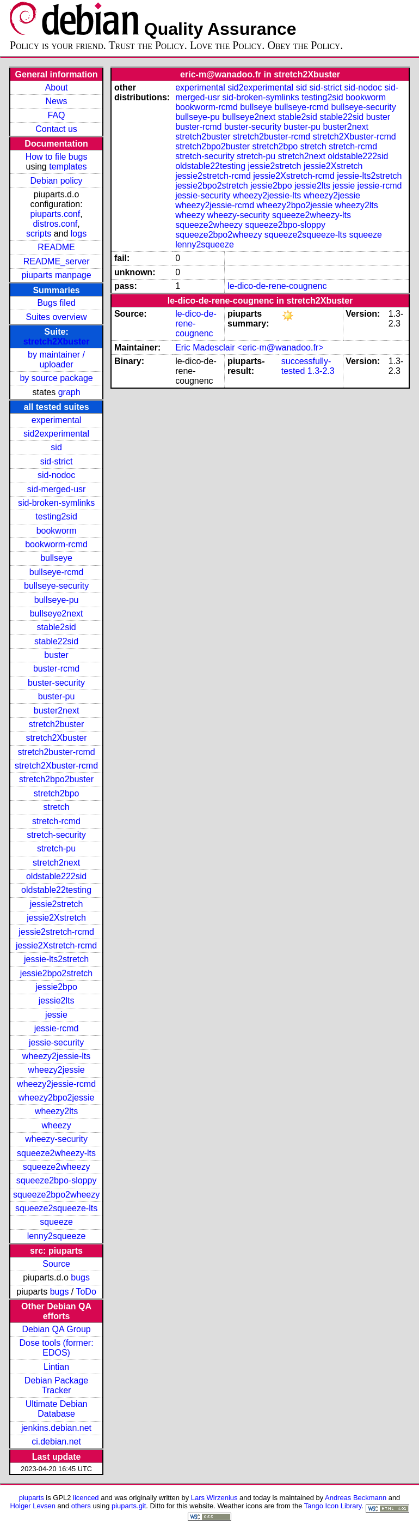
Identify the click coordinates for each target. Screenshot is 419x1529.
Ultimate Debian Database (57, 1408)
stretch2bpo (56, 793)
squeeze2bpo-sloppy (56, 1180)
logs (79, 233)
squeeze (56, 1221)
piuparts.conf (55, 214)
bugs (80, 1277)
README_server (56, 261)
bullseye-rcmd (56, 572)
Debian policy (56, 180)
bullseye (56, 558)
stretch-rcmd (56, 821)
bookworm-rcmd (56, 544)
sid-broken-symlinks (56, 502)
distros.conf (55, 223)
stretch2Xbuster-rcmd (56, 765)
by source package (56, 378)
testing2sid (56, 516)
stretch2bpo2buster (56, 779)
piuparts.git (129, 1506)
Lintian (56, 1366)
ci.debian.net (56, 1441)
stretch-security (56, 834)
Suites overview (56, 317)
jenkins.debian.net (56, 1428)
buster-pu (56, 696)
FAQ (56, 115)
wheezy (56, 1125)
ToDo (86, 1291)
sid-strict (56, 461)
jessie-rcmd (56, 1028)
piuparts (31, 1498)
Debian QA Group (56, 1329)
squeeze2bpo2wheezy (56, 1194)
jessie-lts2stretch (56, 959)
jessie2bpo (56, 987)
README (56, 247)
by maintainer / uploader (56, 359)
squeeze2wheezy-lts (56, 1153)
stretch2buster (56, 724)
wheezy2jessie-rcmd (56, 1084)
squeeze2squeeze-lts (56, 1208)
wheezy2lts (56, 1111)
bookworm (56, 530)
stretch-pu (56, 848)
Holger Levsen (33, 1506)
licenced (86, 1498)
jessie (56, 1014)
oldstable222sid (56, 876)
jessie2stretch (56, 904)
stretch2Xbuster (56, 341)
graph (69, 392)
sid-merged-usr (56, 489)
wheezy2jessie (56, 1069)
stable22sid (56, 641)
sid (56, 447)
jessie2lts (57, 1000)
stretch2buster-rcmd (56, 752)
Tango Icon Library (333, 1506)
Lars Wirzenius (214, 1498)
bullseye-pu (56, 600)
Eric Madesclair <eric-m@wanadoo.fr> (249, 347)
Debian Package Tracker (56, 1385)
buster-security (56, 682)
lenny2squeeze (56, 1236)
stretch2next (56, 862)
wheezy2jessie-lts (56, 1056)
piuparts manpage (56, 275)
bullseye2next (56, 613)
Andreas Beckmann (355, 1498)
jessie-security (56, 1042)
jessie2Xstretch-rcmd (56, 945)
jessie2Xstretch (56, 917)
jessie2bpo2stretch (56, 973)
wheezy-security (56, 1139)
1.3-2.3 (321, 371)
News (56, 101)
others (81, 1506)
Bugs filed (56, 302)
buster (56, 655)
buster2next (56, 710)
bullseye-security (56, 585)
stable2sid (56, 627)
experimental (57, 420)
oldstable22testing (56, 890)
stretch (57, 807)
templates (68, 166)
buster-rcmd (56, 668)
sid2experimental (56, 433)
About (56, 87)
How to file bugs (57, 156)
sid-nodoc (56, 475)
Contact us (56, 129)
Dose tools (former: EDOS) (57, 1347)
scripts (38, 233)
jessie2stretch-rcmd (56, 931)
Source (56, 1263)
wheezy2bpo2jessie (57, 1097)
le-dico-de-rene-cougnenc (276, 286)
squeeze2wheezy (56, 1166)
